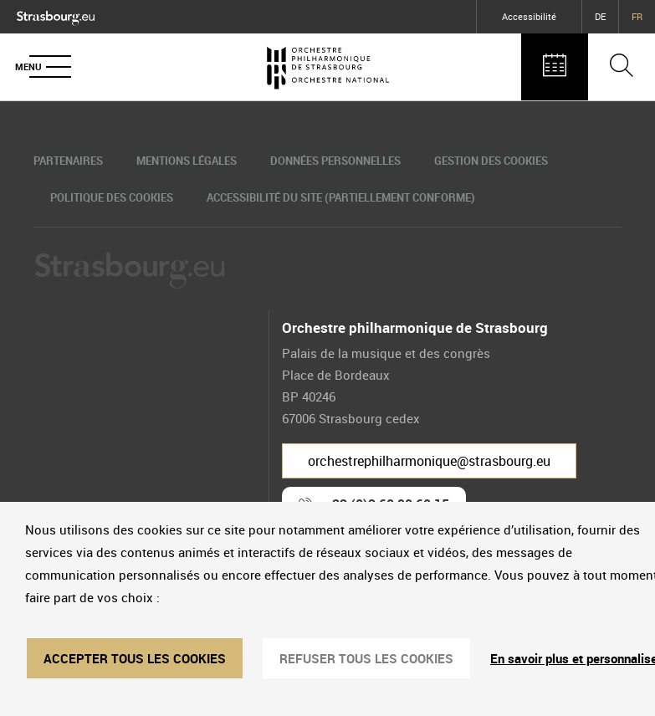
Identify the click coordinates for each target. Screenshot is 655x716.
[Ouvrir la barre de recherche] (621, 66)
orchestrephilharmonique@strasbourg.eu (429, 461)
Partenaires (68, 160)
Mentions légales (186, 160)
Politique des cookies (111, 197)
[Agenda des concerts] (554, 66)
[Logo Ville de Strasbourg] (56, 14)
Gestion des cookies (491, 160)
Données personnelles (335, 160)
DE (600, 16)
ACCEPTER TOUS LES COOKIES (134, 658)
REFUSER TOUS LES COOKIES (366, 658)
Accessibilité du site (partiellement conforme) (341, 197)
